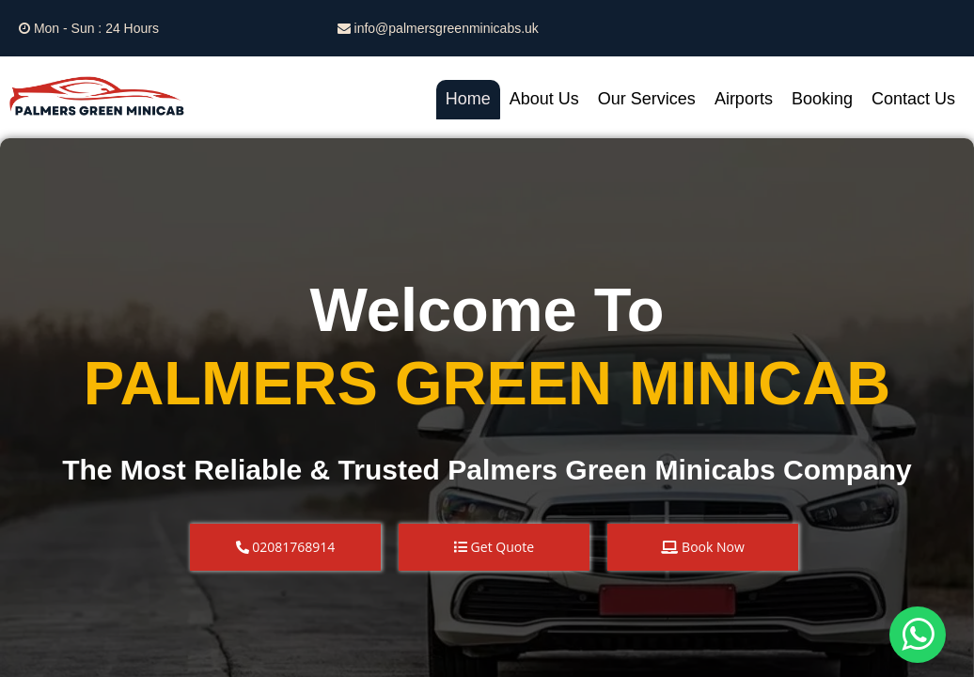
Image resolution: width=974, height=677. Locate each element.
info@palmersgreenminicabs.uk (438, 28)
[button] (285, 547)
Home (468, 98)
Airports (744, 98)
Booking (822, 98)
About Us (544, 98)
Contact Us (913, 98)
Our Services (647, 98)
